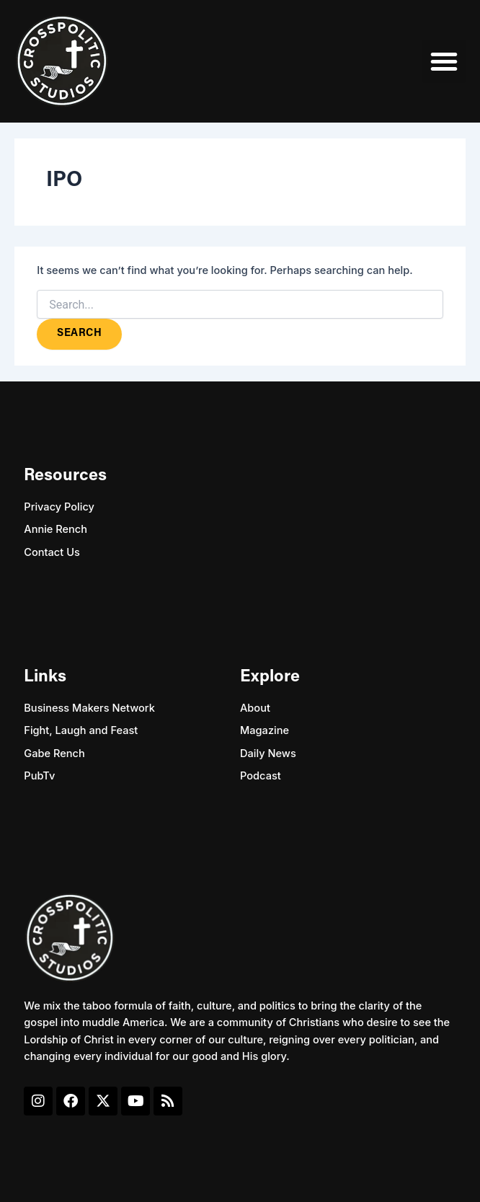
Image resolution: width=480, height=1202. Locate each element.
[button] (444, 61)
